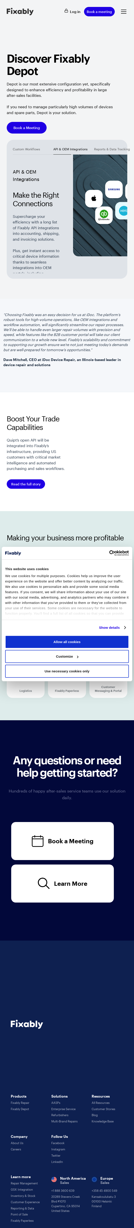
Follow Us (59, 1136)
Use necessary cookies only (67, 671)
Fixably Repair (20, 1103)
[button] (122, 11)
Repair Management (24, 1183)
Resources (101, 1096)
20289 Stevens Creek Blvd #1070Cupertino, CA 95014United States (65, 1203)
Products (18, 1096)
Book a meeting (99, 12)
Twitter (56, 1155)
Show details (109, 627)
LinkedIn (57, 1162)
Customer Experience (25, 1202)
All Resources (101, 1103)
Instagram (58, 1149)
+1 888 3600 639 (62, 1190)
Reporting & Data (22, 1208)
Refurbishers (59, 1115)
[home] (20, 12)
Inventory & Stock (23, 1196)
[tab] (26, 150)
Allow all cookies (67, 642)
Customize (67, 656)
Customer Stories (103, 1109)
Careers (16, 1149)
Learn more (21, 1177)
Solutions (59, 1096)
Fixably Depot (20, 1109)
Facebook (58, 1143)
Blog (95, 1115)
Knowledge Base (103, 1121)
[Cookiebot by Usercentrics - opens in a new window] (109, 553)
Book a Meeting (26, 127)
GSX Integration (22, 1189)
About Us (17, 1143)
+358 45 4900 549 (104, 1190)
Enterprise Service (63, 1109)
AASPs (55, 1103)
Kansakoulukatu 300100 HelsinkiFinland (104, 1201)
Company (19, 1136)
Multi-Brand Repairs (64, 1121)
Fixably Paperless (22, 1220)
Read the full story (26, 484)
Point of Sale (19, 1214)
